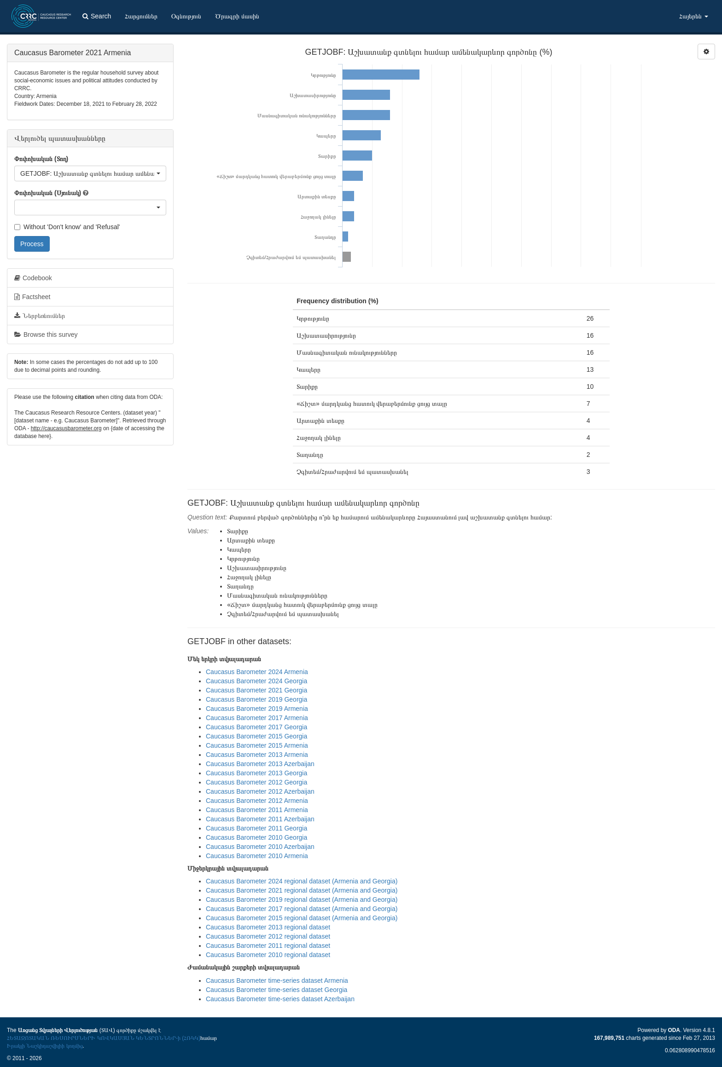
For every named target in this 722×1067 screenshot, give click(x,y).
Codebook (33, 278)
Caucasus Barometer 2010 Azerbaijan (260, 846)
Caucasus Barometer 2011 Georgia (256, 828)
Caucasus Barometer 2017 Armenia (257, 717)
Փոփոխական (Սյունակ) (47, 192)
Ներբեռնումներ (39, 315)
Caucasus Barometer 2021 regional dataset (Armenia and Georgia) (301, 890)
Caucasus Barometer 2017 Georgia (256, 727)
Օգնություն (186, 16)
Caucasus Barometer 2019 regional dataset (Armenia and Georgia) (301, 899)
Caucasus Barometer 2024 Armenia (257, 671)
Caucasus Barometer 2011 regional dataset (268, 945)
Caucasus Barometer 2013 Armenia (257, 754)
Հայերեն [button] (693, 16)
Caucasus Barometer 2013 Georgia (256, 773)
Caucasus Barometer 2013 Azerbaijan (260, 763)
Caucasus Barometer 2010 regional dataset (268, 954)
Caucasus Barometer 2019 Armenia (257, 708)
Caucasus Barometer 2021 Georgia (256, 690)
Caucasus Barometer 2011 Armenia (257, 809)
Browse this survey (45, 334)
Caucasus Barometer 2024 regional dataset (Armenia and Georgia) (301, 881)
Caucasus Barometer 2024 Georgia (256, 681)
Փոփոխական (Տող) (41, 158)
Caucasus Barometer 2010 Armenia (257, 855)
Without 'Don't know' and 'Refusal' (67, 227)
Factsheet (32, 296)
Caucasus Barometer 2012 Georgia (256, 782)
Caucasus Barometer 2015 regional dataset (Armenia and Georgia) (301, 918)
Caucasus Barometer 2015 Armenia (257, 745)
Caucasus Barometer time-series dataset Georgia (276, 989)
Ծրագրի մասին (237, 16)
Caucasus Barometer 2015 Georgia (256, 736)
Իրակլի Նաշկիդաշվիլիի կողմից (45, 1046)
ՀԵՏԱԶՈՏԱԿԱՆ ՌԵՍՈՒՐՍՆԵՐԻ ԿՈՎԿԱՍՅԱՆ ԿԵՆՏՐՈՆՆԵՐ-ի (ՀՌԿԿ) (103, 1038)
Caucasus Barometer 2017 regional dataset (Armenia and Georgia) (301, 908)
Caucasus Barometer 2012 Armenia (257, 800)
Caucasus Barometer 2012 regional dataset (268, 936)
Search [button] (96, 16)
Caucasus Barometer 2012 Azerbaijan (260, 791)
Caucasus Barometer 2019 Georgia (256, 699)
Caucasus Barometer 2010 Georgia (256, 837)
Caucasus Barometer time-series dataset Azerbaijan (280, 999)
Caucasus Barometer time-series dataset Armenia (277, 980)
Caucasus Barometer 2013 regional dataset (268, 927)
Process (32, 244)
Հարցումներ (141, 16)
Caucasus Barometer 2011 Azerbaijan (260, 819)
